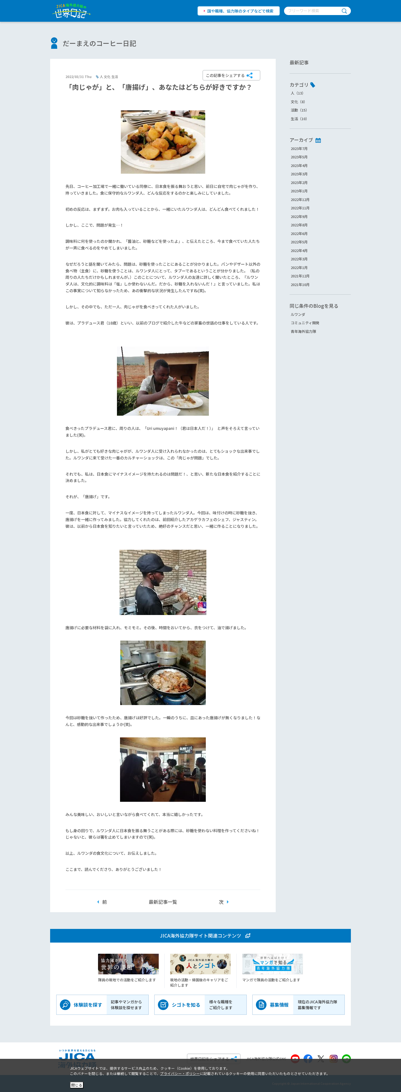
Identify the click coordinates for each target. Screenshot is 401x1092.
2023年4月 (299, 165)
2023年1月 (299, 190)
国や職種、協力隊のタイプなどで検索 (240, 11)
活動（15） (300, 110)
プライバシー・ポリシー (180, 1073)
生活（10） (300, 118)
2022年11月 (300, 207)
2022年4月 (299, 250)
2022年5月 (299, 241)
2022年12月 (300, 199)
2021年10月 (300, 284)
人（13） (298, 93)
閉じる (76, 1085)
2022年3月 (299, 259)
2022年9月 (299, 216)
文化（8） (299, 101)
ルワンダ (298, 314)
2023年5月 (299, 156)
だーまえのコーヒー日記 (99, 43)
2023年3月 (299, 173)
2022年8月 (299, 224)
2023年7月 (299, 148)
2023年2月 (299, 182)
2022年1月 (299, 267)
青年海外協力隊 (303, 331)
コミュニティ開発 (305, 322)
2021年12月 (300, 276)
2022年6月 (299, 233)
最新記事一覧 (163, 901)
